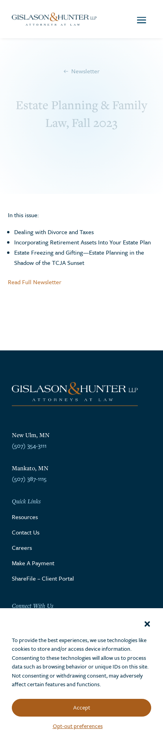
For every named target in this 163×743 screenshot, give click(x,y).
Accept (81, 707)
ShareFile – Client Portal (43, 578)
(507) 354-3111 (29, 445)
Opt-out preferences (78, 726)
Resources (25, 516)
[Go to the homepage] (54, 19)
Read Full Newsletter (34, 281)
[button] (147, 624)
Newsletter (85, 71)
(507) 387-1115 (29, 478)
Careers (22, 547)
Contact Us (25, 532)
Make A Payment (33, 563)
